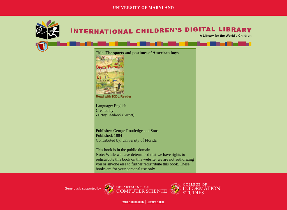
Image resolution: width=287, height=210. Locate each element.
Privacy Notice (156, 201)
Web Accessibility (133, 201)
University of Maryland (143, 8)
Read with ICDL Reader (113, 96)
